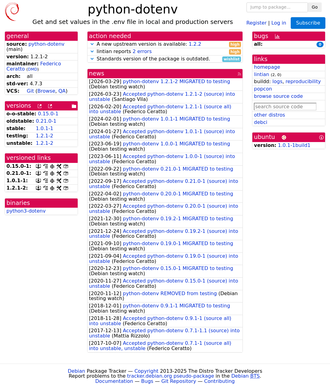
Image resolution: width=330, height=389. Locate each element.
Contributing (219, 381)
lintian (261, 74)
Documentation (114, 381)
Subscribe (308, 23)
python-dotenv (46, 44)
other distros (269, 115)
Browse (46, 91)
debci (260, 122)
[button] (92, 44)
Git (30, 91)
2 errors (142, 51)
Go (315, 7)
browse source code (278, 96)
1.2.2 (195, 44)
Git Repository (178, 381)
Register (257, 22)
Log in (278, 22)
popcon (263, 89)
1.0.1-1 (44, 128)
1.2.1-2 (44, 136)
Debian (76, 371)
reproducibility (303, 81)
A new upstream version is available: (165, 44)
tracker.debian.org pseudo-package (170, 376)
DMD (32, 69)
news (96, 73)
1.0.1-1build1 (294, 145)
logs (277, 81)
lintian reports (165, 51)
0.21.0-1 (46, 121)
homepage (267, 67)
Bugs (147, 381)
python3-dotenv (26, 211)
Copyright (146, 371)
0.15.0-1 (48, 114)
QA (62, 91)
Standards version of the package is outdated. (165, 59)
